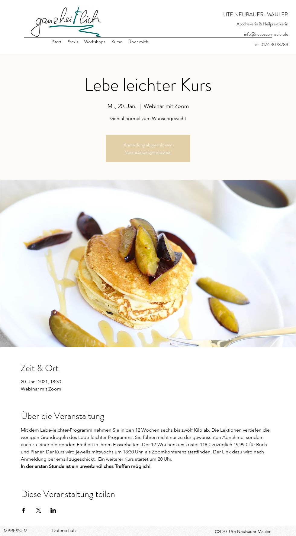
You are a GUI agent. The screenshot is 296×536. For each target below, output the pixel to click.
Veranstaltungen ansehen (148, 152)
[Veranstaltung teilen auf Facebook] (24, 510)
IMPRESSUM (14, 531)
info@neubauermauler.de (266, 34)
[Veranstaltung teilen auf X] (38, 510)
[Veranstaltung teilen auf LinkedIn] (53, 510)
